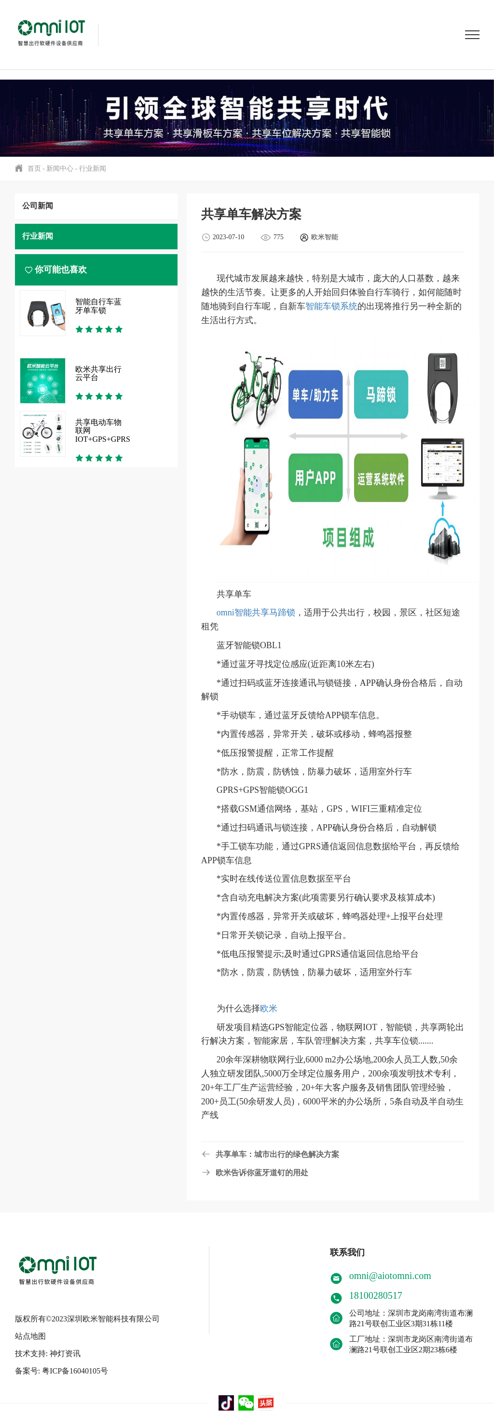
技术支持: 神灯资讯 (48, 1349)
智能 (314, 306)
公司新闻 (37, 206)
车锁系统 (340, 306)
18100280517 (375, 1295)
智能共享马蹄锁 (264, 612)
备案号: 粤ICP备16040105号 (61, 1366)
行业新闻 (92, 168)
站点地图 (30, 1332)
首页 (34, 168)
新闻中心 (59, 168)
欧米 (268, 1008)
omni (225, 612)
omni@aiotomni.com (390, 1275)
